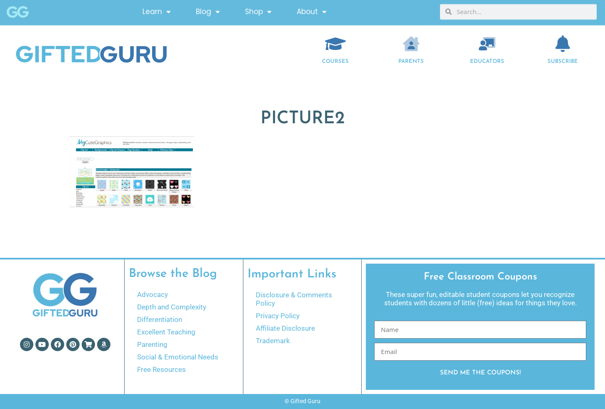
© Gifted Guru (302, 401)
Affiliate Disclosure (285, 328)
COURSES (335, 61)
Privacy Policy (278, 316)
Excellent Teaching (166, 332)
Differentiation (159, 319)
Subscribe (563, 61)
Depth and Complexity (171, 307)
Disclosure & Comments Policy (294, 299)
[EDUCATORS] (487, 43)
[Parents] (411, 43)
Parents (411, 61)
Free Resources (161, 369)
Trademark (273, 341)
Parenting (152, 344)
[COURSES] (335, 43)
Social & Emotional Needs (177, 357)
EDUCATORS (487, 61)
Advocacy (152, 294)
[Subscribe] (563, 43)
